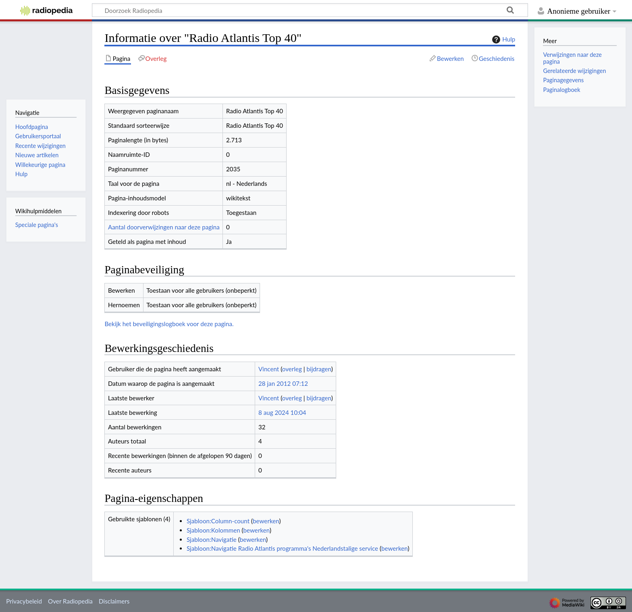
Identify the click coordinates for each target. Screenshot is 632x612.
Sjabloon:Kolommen (213, 530)
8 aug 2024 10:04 (282, 412)
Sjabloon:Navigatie (212, 539)
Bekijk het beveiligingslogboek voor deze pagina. (168, 323)
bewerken (266, 521)
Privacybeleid (24, 601)
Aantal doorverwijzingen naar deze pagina (164, 227)
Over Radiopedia (70, 601)
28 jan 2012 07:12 (283, 383)
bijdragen (318, 369)
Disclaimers (114, 601)
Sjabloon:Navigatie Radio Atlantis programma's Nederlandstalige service (282, 548)
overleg (292, 369)
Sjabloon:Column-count (218, 521)
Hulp (502, 39)
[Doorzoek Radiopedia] (310, 10)
